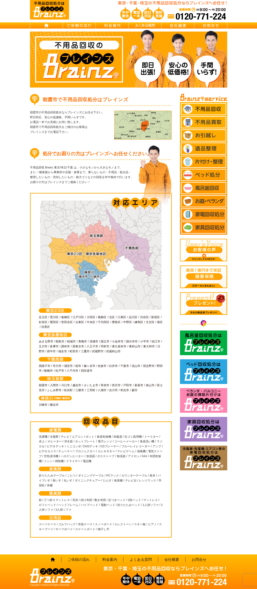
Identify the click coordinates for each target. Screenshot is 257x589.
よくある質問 (145, 25)
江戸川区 (78, 317)
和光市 (124, 390)
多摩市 (54, 346)
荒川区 (54, 317)
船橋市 (48, 370)
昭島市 (60, 341)
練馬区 (139, 322)
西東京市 (78, 346)
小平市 (144, 341)
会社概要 (177, 25)
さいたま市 (91, 385)
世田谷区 (67, 322)
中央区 (91, 322)
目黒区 (45, 326)
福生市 (62, 351)
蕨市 (134, 390)
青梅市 (82, 341)
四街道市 (86, 370)
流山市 (136, 366)
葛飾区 (102, 317)
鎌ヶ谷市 (89, 366)
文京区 (150, 322)
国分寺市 (132, 341)
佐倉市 (102, 366)
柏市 (78, 366)
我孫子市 (44, 366)
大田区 (91, 317)
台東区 (79, 322)
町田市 (74, 351)
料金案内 (112, 25)
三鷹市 (85, 351)
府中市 (51, 351)
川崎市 (43, 404)
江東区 (122, 317)
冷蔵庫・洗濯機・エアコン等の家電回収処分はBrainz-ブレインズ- (203, 458)
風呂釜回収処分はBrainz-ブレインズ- (203, 342)
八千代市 (72, 370)
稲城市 (71, 341)
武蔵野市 (98, 351)
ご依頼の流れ (79, 25)
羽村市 (105, 346)
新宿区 (155, 317)
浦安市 (68, 366)
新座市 (139, 385)
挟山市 (150, 385)
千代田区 (103, 322)
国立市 (105, 341)
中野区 (127, 322)
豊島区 (116, 322)
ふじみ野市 (54, 390)
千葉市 (124, 366)
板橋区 (65, 317)
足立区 (43, 317)
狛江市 (156, 341)
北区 (112, 317)
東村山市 (135, 346)
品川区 (133, 317)
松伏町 (68, 390)
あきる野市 (46, 341)
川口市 (65, 385)
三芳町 (91, 390)
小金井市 (117, 341)
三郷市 (79, 390)
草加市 (105, 385)
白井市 (113, 366)
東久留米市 (119, 346)
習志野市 (148, 366)
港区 (160, 322)
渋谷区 (144, 317)
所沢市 (116, 385)
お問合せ (210, 25)
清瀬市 (94, 341)
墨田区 (54, 322)
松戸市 (59, 370)
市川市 (57, 366)
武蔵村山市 (113, 351)
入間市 (54, 385)
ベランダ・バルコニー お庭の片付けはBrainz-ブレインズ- (203, 400)
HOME (46, 25)
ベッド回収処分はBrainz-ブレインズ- (203, 371)
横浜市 (54, 404)
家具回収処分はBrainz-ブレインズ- (203, 429)
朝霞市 (43, 385)
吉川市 (113, 390)
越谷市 (77, 385)
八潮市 (102, 390)
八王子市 (92, 346)
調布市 (65, 346)
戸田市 (127, 385)
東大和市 (149, 346)
